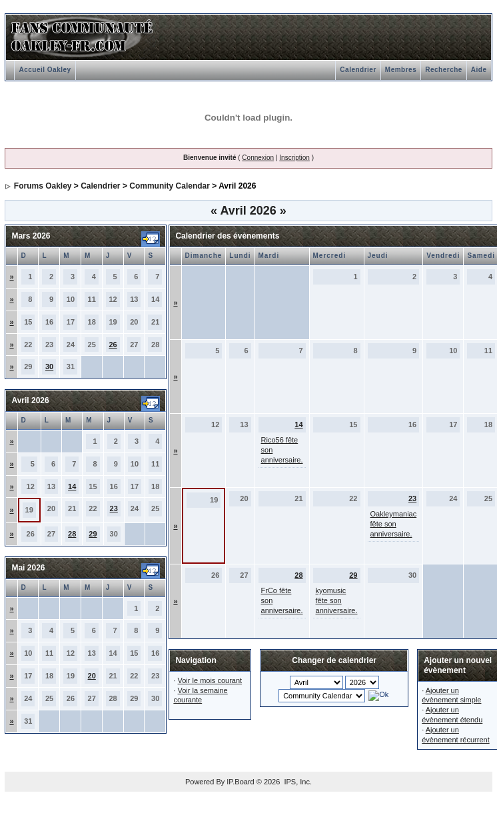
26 (113, 345)
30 (49, 367)
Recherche (443, 69)
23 (114, 508)
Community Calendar (169, 186)
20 (92, 676)
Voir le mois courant (210, 680)
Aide (479, 69)
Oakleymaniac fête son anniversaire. (393, 524)
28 (72, 534)
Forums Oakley (43, 186)
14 (72, 486)
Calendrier (358, 69)
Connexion (258, 157)
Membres (400, 69)
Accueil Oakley (45, 69)
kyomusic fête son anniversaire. (337, 600)
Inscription (294, 157)
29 (93, 534)
